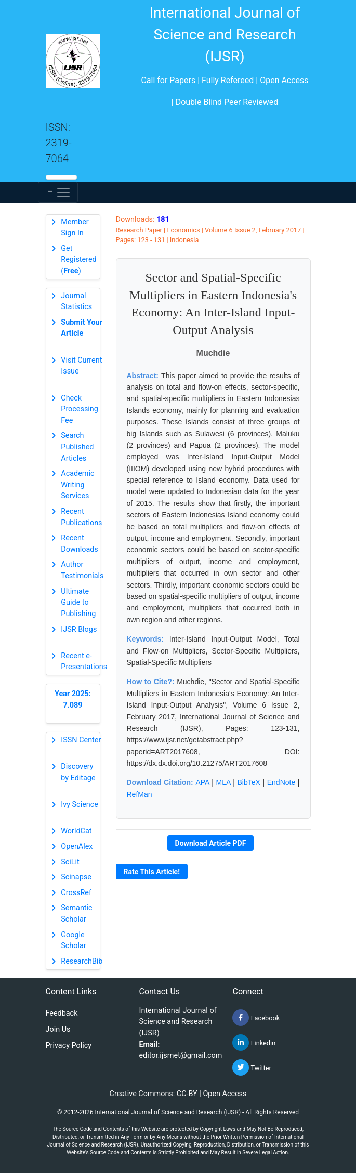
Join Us (58, 1029)
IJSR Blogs (79, 629)
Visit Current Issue (81, 366)
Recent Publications (81, 517)
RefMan (139, 794)
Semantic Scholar (76, 913)
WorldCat (76, 831)
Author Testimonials (82, 570)
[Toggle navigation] (58, 192)
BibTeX (248, 782)
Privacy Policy (69, 1045)
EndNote (281, 782)
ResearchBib (81, 961)
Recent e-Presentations (84, 661)
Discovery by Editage (78, 772)
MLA (223, 782)
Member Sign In (74, 228)
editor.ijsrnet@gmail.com (180, 1055)
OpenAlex (77, 846)
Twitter (251, 1067)
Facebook (256, 1017)
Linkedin (253, 1042)
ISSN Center (81, 740)
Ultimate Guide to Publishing (78, 602)
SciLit (70, 862)
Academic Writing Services (77, 484)
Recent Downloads (79, 544)
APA (202, 782)
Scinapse (76, 877)
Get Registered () (78, 259)
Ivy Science (79, 804)
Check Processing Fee (79, 409)
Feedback (62, 1013)
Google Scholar (73, 940)
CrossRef (76, 892)
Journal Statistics (76, 301)
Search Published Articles (77, 446)
